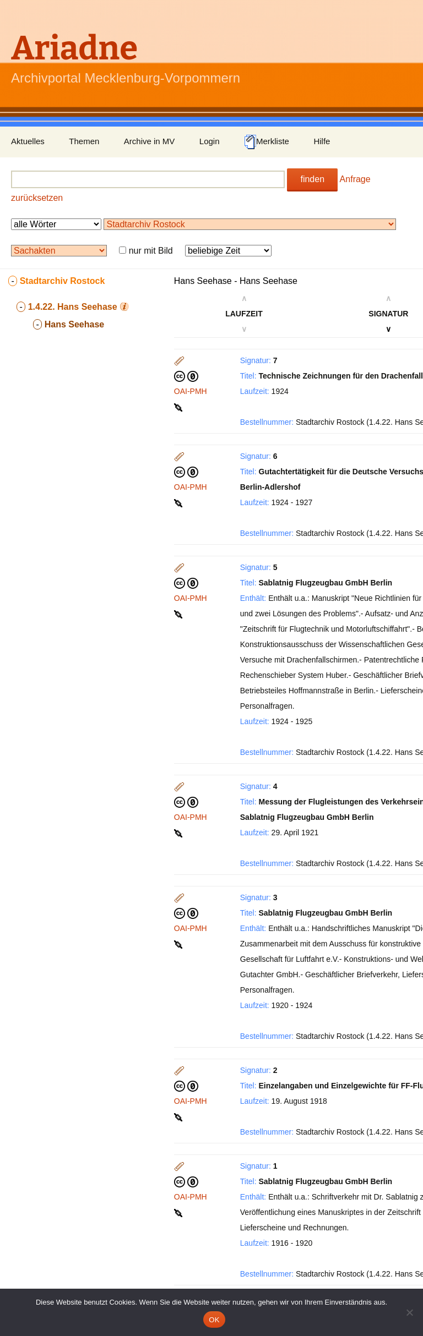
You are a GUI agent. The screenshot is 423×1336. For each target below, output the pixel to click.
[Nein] (409, 1312)
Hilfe (321, 141)
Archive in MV (149, 141)
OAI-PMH (190, 391)
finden (312, 179)
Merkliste (266, 142)
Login (209, 141)
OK (214, 1320)
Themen (84, 141)
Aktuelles (28, 141)
